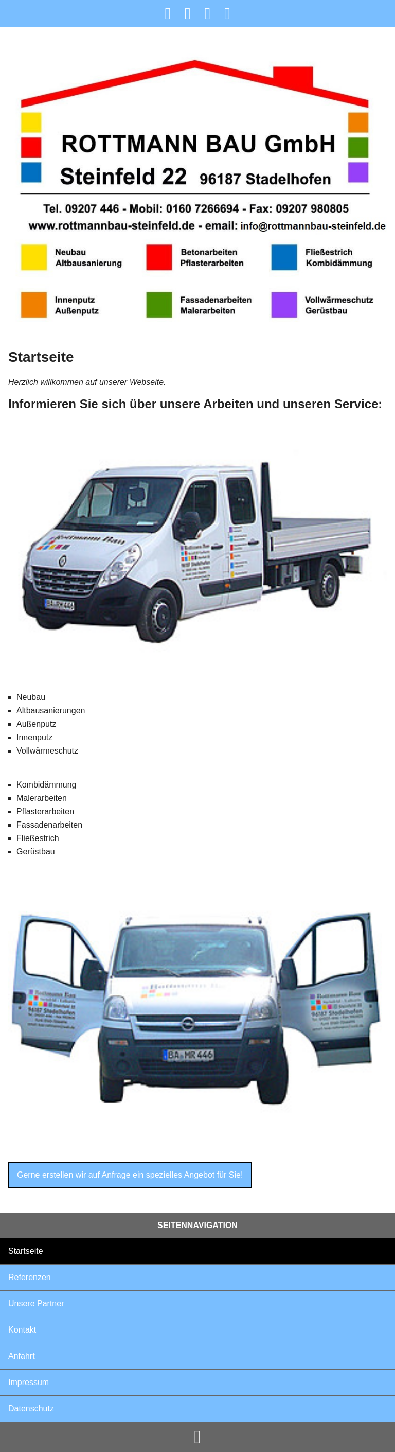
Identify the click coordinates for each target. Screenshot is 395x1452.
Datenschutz (31, 1408)
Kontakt (22, 1329)
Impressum (28, 1382)
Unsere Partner (36, 1303)
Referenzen (29, 1277)
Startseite (25, 1251)
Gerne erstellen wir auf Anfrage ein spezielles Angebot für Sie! (130, 1174)
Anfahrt (21, 1356)
